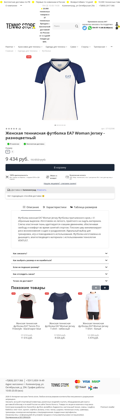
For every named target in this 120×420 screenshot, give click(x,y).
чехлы (53, 409)
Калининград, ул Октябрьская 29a (78, 5)
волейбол (48, 407)
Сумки (74, 46)
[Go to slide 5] (62, 125)
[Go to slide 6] (64, 125)
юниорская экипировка (26, 412)
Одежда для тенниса (57, 46)
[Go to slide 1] (55, 125)
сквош (84, 407)
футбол (40, 407)
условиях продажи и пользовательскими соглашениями (59, 415)
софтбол (33, 409)
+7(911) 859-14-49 (35, 380)
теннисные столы (71, 409)
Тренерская (100, 46)
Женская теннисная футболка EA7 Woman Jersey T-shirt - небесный (60, 326)
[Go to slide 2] (57, 125)
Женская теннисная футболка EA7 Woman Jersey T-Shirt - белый (93, 326)
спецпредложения (45, 412)
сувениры (84, 409)
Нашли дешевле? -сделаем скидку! (60, 183)
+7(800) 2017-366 (106, 5)
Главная (9, 51)
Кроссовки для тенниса (30, 46)
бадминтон (58, 407)
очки (47, 409)
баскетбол (31, 407)
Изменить (41, 190)
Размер (9, 148)
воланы (41, 409)
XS (8, 151)
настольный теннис (71, 407)
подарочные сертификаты (65, 412)
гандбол (90, 407)
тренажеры (10, 412)
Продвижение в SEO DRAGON (18, 417)
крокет (26, 409)
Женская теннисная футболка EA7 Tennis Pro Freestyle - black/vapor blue (26, 326)
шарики (59, 409)
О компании (11, 5)
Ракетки (10, 46)
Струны (86, 46)
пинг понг (18, 409)
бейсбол (9, 409)
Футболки (46, 51)
